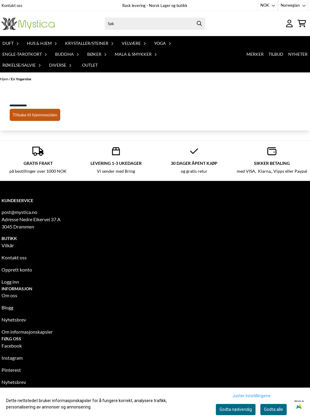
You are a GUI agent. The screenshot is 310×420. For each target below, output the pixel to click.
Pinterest (11, 370)
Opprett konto (17, 269)
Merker (255, 54)
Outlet (90, 65)
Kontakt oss (12, 5)
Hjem (4, 79)
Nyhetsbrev (14, 319)
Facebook (12, 345)
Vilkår (8, 245)
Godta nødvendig (235, 409)
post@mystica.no (19, 212)
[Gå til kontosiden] (289, 23)
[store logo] (28, 23)
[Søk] (155, 24)
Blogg (7, 307)
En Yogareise (21, 79)
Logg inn (10, 282)
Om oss (9, 295)
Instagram (12, 358)
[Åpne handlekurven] (301, 23)
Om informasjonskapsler (27, 332)
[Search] (199, 24)
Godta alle (273, 409)
